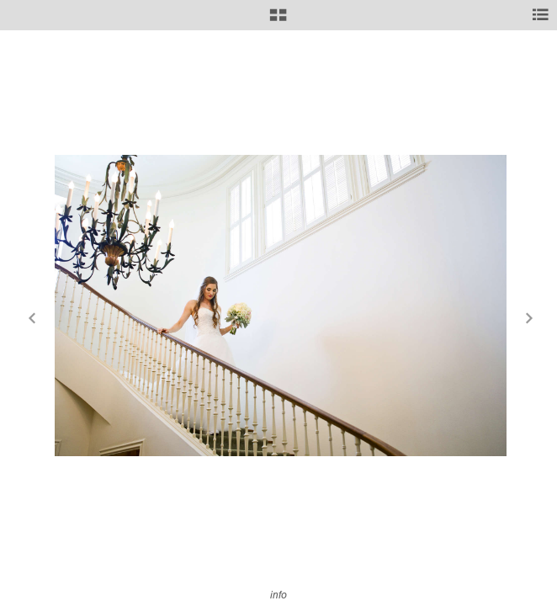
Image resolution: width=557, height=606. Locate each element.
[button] (278, 21)
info (278, 594)
